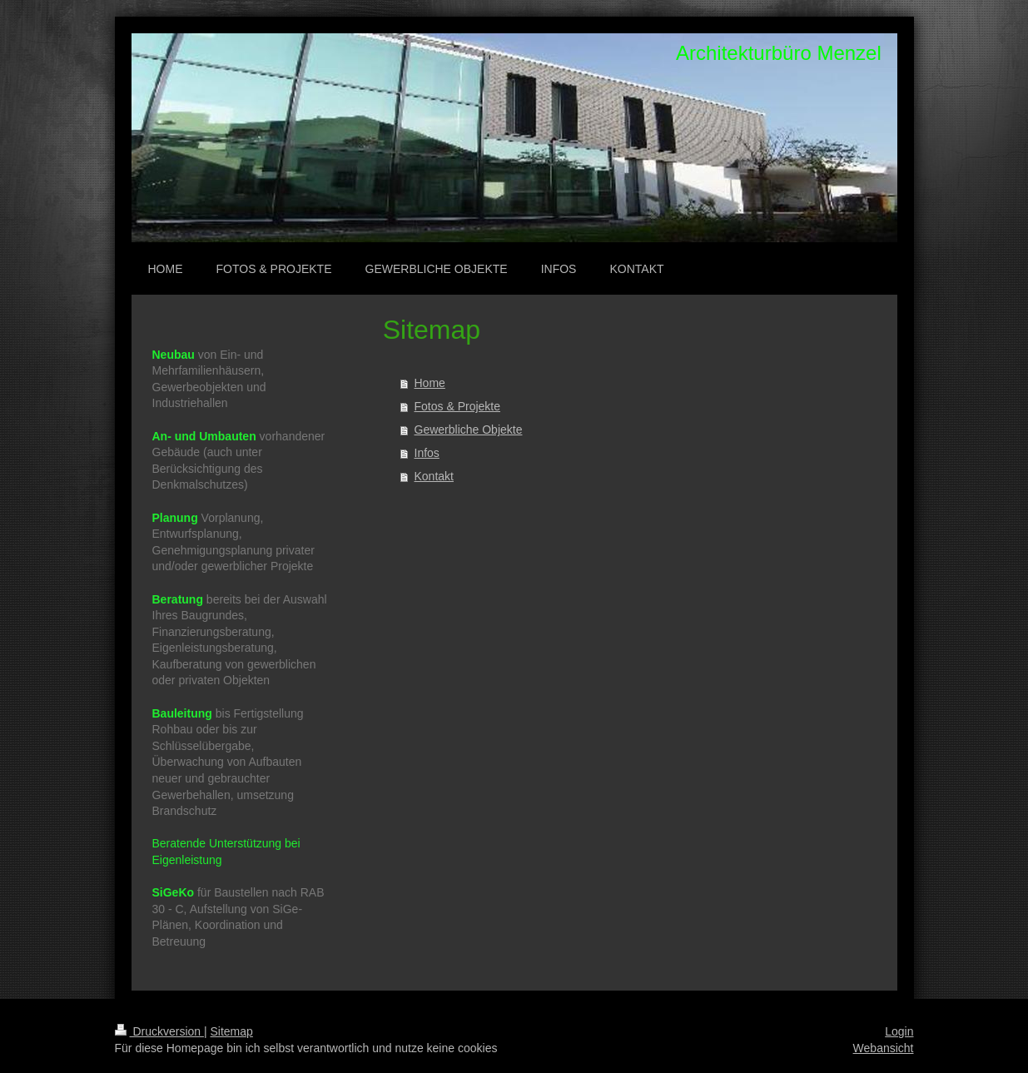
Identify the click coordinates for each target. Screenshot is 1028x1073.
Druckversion (159, 1031)
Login (899, 1031)
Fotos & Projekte (458, 406)
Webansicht (883, 1048)
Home (430, 383)
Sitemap (232, 1031)
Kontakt (434, 476)
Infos (427, 453)
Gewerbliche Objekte (469, 429)
